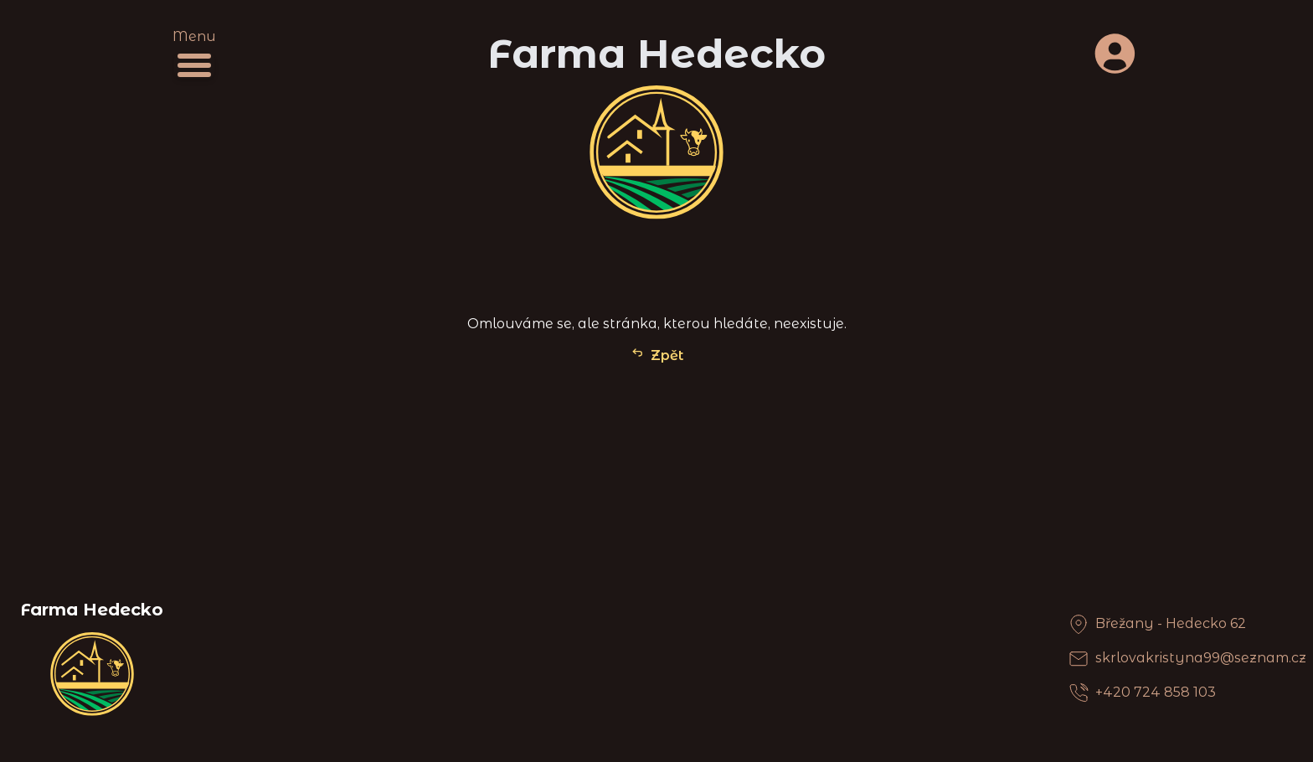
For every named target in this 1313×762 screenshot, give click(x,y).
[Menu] (194, 65)
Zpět (657, 354)
